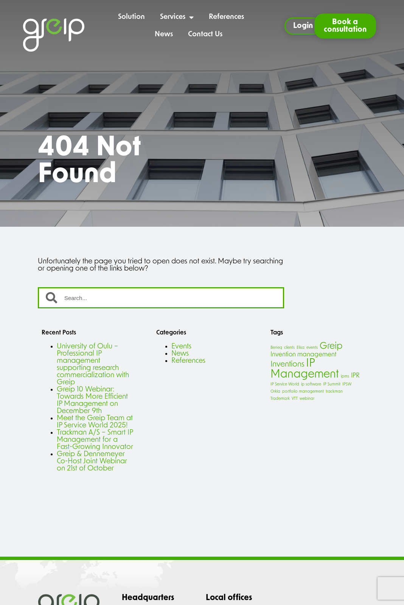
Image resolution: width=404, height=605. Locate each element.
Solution (131, 17)
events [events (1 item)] (312, 348)
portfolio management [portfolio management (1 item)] (303, 392)
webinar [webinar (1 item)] (307, 399)
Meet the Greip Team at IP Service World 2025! (95, 422)
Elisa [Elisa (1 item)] (301, 348)
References (226, 17)
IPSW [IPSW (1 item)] (347, 384)
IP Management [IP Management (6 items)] (304, 369)
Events (181, 346)
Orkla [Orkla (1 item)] (275, 392)
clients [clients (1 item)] (289, 348)
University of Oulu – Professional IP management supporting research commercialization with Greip (93, 364)
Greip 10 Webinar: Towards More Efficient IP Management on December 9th (92, 400)
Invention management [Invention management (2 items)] (303, 354)
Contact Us (205, 34)
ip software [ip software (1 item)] (311, 384)
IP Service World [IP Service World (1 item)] (284, 384)
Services (177, 17)
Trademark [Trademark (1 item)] (280, 399)
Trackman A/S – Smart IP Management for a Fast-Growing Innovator (95, 440)
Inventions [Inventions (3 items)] (287, 364)
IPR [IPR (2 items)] (355, 376)
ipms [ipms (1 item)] (345, 376)
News (164, 34)
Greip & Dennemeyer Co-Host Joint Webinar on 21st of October (92, 461)
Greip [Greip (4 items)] (331, 346)
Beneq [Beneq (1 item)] (276, 348)
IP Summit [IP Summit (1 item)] (331, 384)
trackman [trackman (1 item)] (334, 392)
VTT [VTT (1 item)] (295, 399)
